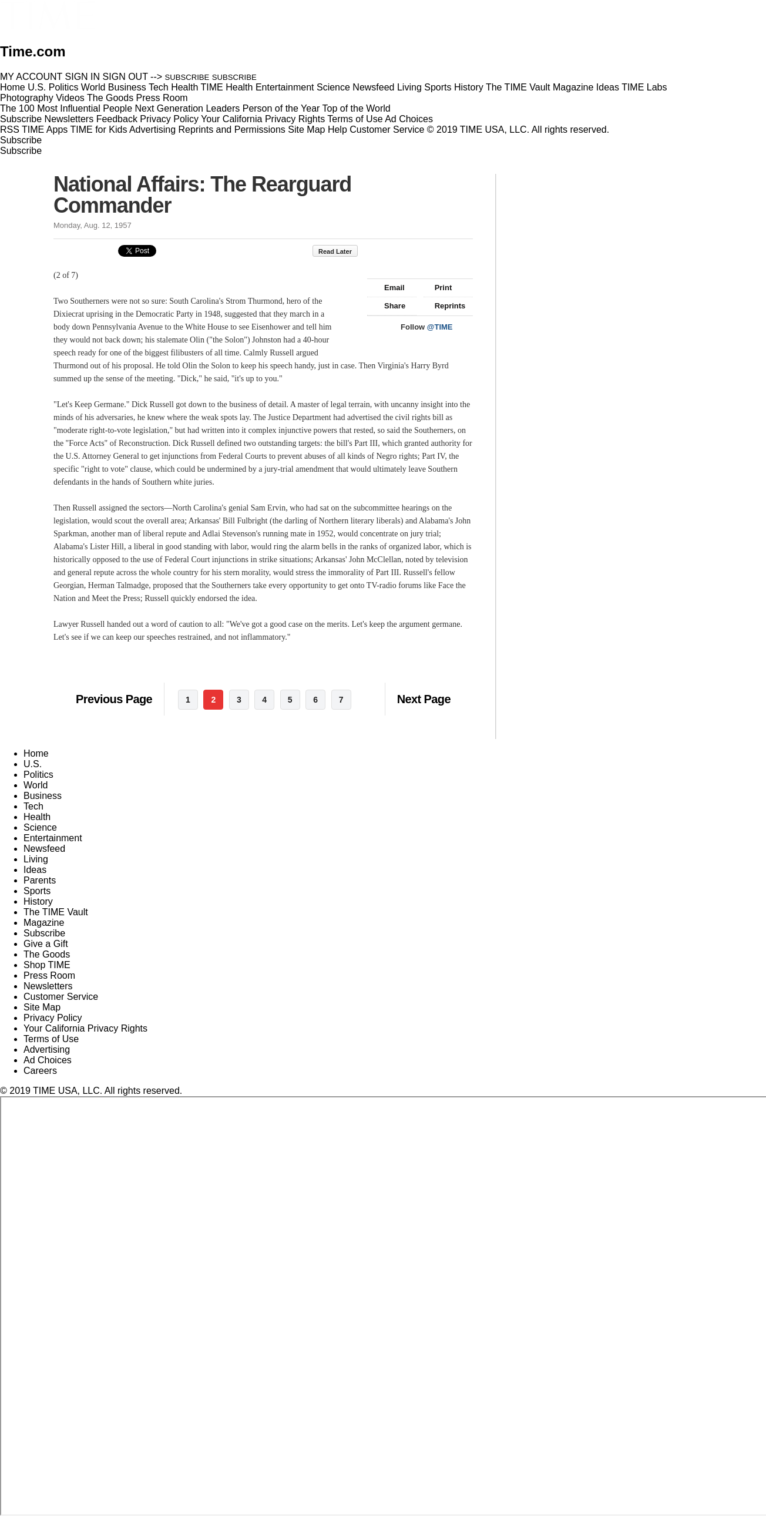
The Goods (46, 954)
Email (389, 287)
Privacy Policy (169, 119)
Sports (37, 891)
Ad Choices (413, 119)
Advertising (152, 130)
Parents (39, 880)
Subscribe (21, 119)
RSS (9, 130)
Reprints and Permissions (232, 130)
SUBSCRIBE (187, 77)
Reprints (445, 305)
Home (36, 753)
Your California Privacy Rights (263, 119)
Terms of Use (354, 119)
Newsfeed (44, 849)
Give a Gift (45, 944)
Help (337, 130)
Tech (33, 806)
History (38, 901)
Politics (38, 775)
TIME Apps (45, 130)
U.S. (32, 764)
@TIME (440, 327)
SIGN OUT (125, 77)
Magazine (43, 923)
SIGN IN (82, 77)
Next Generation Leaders (187, 108)
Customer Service (387, 130)
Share (389, 305)
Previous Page (114, 699)
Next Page (424, 699)
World (35, 785)
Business (42, 796)
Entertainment (52, 838)
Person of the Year (281, 108)
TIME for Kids (98, 130)
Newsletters (69, 119)
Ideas (34, 870)
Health (37, 817)
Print (438, 287)
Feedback (116, 119)
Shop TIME (46, 965)
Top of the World (356, 108)
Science (40, 827)
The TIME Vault (55, 912)
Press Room (49, 975)
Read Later (341, 251)
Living (35, 859)
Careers (40, 1071)
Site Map (306, 130)
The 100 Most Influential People (66, 108)
